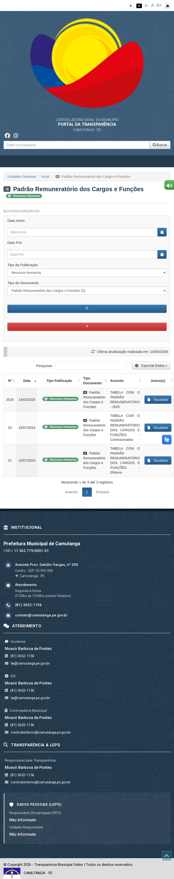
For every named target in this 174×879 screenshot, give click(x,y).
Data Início (16, 220)
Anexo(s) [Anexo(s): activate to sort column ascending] (158, 381)
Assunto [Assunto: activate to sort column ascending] (117, 381)
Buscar (160, 145)
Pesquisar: (81, 366)
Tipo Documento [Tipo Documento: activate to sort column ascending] (92, 380)
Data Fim (14, 243)
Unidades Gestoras (21, 176)
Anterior (71, 492)
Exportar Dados (151, 366)
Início (45, 176)
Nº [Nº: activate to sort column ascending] (10, 381)
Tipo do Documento (23, 283)
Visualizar (158, 400)
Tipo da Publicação (22, 265)
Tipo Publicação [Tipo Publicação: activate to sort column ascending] (59, 381)
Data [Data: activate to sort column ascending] (26, 381)
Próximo (102, 492)
